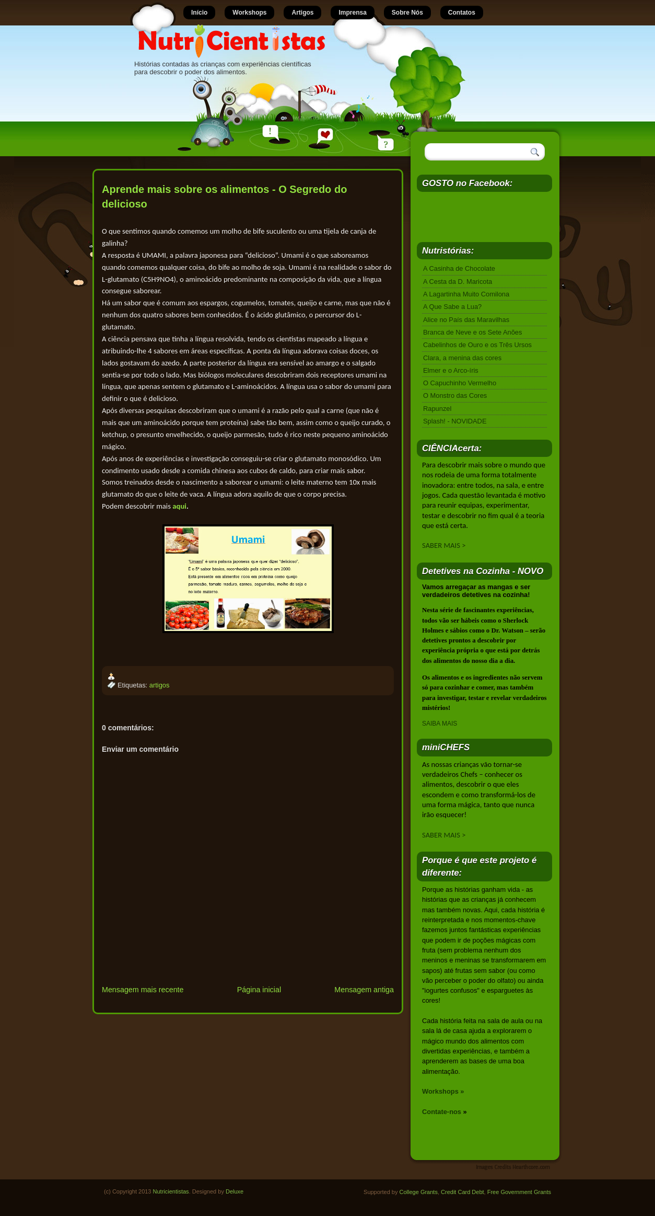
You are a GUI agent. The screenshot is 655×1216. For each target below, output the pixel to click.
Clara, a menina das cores (462, 358)
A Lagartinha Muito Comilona (466, 294)
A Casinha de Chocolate (459, 268)
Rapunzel (437, 408)
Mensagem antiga (364, 989)
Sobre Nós (407, 12)
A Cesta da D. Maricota (457, 281)
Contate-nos (441, 1112)
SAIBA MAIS (439, 723)
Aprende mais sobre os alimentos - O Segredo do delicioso (224, 196)
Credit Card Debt (462, 1192)
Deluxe (234, 1191)
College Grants (419, 1192)
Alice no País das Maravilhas (466, 320)
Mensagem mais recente (143, 989)
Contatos (461, 12)
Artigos (302, 12)
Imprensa (352, 12)
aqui (179, 506)
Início (199, 12)
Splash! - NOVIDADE (455, 421)
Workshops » (443, 1091)
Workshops (249, 12)
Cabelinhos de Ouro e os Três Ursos (477, 345)
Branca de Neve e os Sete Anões (472, 332)
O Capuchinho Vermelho (459, 383)
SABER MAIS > (444, 545)
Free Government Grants (519, 1192)
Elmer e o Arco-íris (450, 370)
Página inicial (259, 989)
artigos (159, 685)
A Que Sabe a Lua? (452, 307)
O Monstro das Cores (455, 395)
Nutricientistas (171, 1191)
